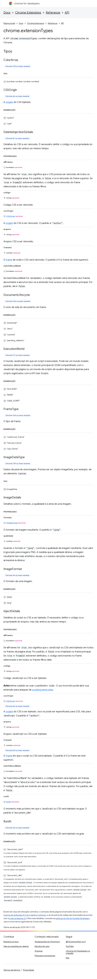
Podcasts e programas (45, 955)
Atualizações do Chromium (47, 941)
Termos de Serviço (11, 970)
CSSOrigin (10, 216)
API (67, 12)
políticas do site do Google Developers (73, 918)
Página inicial (9, 23)
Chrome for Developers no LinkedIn (78, 952)
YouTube (70, 946)
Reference (53, 12)
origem (9, 102)
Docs (6, 12)
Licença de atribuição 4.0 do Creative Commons (24, 915)
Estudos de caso (42, 946)
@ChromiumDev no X (76, 941)
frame (9, 259)
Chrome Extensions (28, 12)
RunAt (8, 802)
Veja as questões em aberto (16, 946)
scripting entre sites (42, 689)
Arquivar (39, 951)
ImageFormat (12, 523)
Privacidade (28, 970)
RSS (67, 958)
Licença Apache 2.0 (18, 918)
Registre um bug (11, 941)
